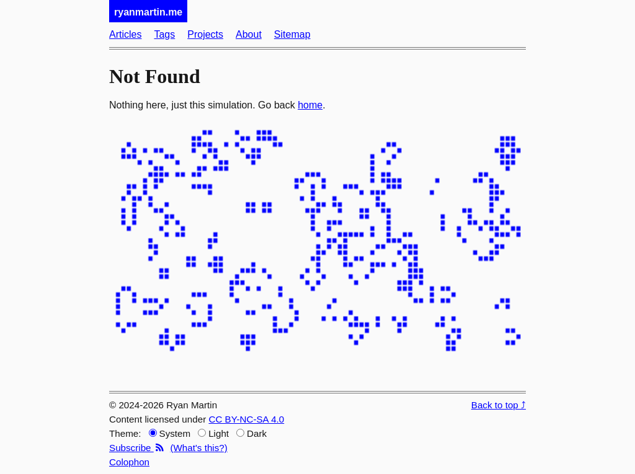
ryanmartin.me (148, 12)
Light (213, 433)
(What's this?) (198, 447)
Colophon (129, 462)
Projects (205, 34)
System (170, 433)
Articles (125, 34)
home (310, 105)
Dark (251, 433)
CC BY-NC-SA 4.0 (246, 419)
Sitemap (292, 34)
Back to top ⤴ (498, 405)
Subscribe (137, 447)
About (249, 34)
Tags (164, 34)
